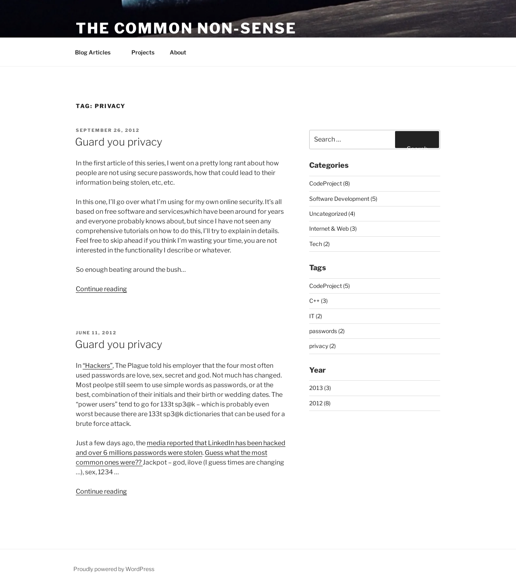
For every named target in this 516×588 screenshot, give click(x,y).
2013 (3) (320, 387)
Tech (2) (319, 243)
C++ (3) (318, 300)
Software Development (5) (343, 198)
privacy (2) (322, 345)
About (178, 52)
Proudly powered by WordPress (113, 568)
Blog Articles (96, 52)
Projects (142, 52)
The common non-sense (186, 28)
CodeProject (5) (329, 285)
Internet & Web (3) (333, 228)
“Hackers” (97, 365)
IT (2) (315, 316)
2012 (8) (320, 403)
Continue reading (101, 289)
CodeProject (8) (329, 183)
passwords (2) (327, 330)
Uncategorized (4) (332, 213)
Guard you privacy (118, 142)
